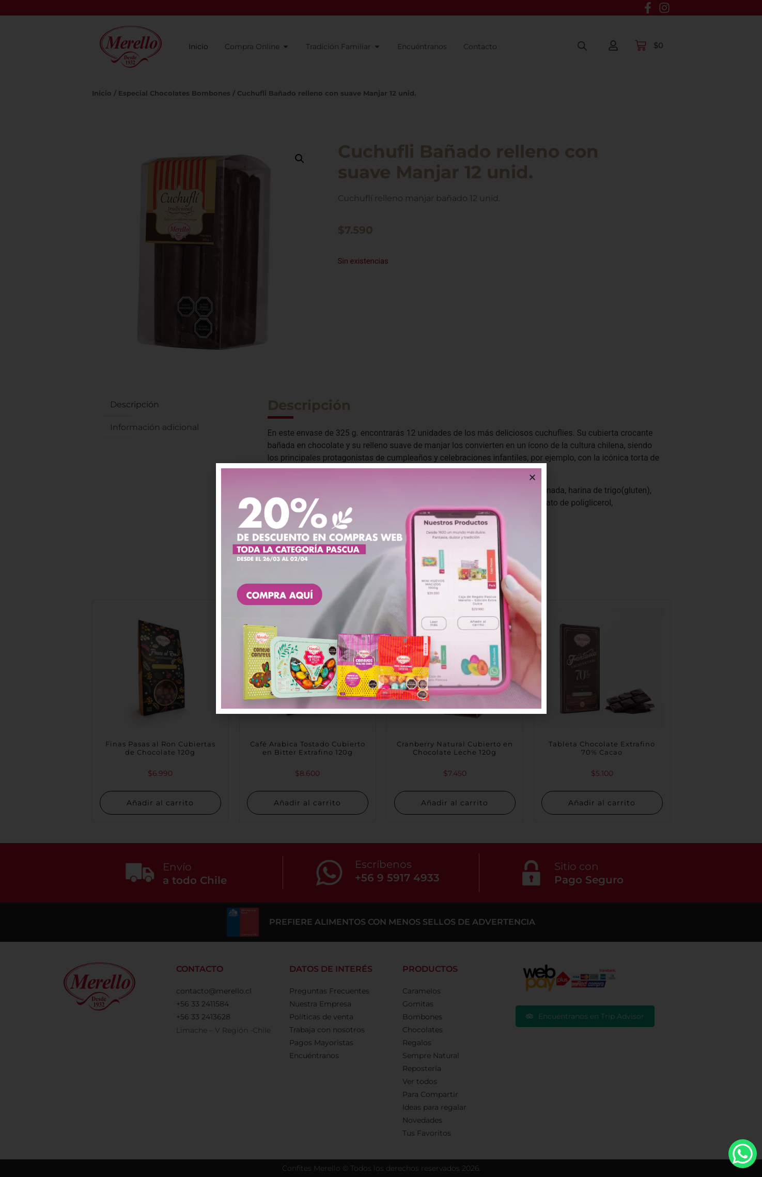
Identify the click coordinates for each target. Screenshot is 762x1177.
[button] (532, 477)
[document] (381, 588)
